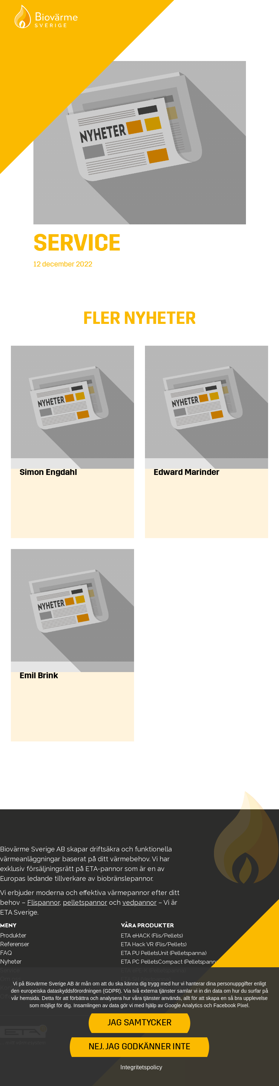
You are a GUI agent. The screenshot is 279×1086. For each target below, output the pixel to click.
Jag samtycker (139, 1023)
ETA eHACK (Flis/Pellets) (152, 935)
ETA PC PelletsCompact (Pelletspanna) (171, 962)
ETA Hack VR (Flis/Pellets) (154, 944)
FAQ (6, 952)
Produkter (13, 935)
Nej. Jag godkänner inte (140, 1047)
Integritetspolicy (141, 1067)
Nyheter (10, 961)
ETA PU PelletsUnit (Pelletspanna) (164, 953)
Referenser (14, 944)
